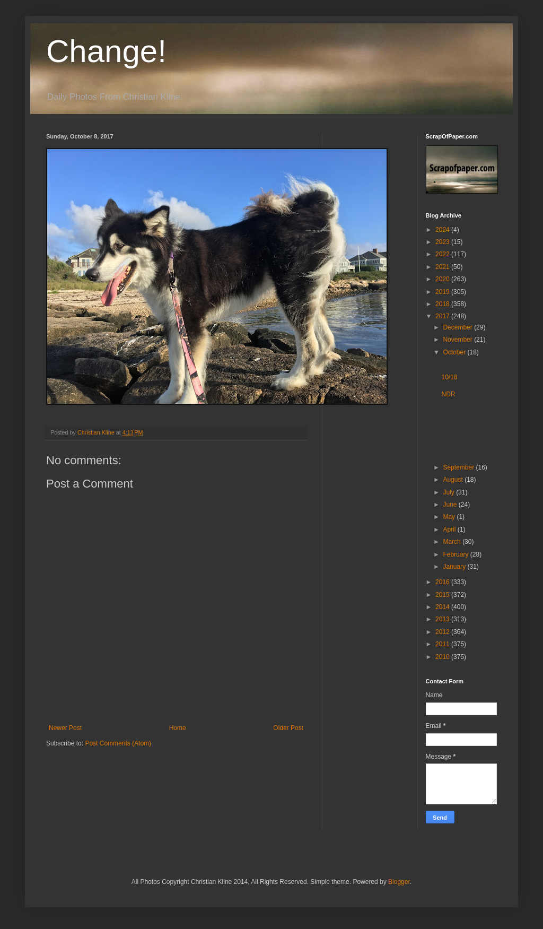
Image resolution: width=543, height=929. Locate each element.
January (455, 566)
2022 (443, 254)
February (456, 554)
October (455, 352)
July (449, 492)
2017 (443, 316)
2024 (443, 229)
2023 (443, 242)
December (458, 327)
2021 (443, 267)
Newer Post (65, 728)
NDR (448, 394)
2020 (443, 279)
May (450, 516)
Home (177, 728)
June (450, 504)
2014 (443, 607)
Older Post (288, 728)
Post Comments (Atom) (118, 743)
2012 (443, 632)
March (452, 541)
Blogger (399, 881)
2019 (443, 292)
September (459, 467)
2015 (443, 594)
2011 (443, 644)
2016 (443, 582)
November (458, 339)
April (450, 529)
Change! (106, 51)
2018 (443, 304)
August (454, 479)
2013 (443, 619)
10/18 (449, 377)
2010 (443, 657)
